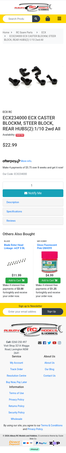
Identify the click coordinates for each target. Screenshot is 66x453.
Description (13, 202)
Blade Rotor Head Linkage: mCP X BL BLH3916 (14, 248)
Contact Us (49, 375)
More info (17, 161)
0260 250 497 (16, 342)
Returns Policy (16, 406)
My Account (16, 362)
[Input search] (17, 18)
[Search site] (36, 18)
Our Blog (49, 369)
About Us (50, 362)
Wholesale (16, 419)
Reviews (11, 220)
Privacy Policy (16, 399)
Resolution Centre (16, 375)
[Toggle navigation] (59, 18)
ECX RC (7, 112)
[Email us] (40, 343)
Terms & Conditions (51, 425)
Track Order (16, 369)
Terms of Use (16, 393)
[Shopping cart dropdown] (48, 18)
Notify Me (33, 193)
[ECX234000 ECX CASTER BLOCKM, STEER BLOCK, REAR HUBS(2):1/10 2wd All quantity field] (33, 185)
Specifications (14, 211)
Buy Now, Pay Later (16, 382)
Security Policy (16, 412)
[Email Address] (22, 311)
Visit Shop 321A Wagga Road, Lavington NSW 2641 (16, 349)
